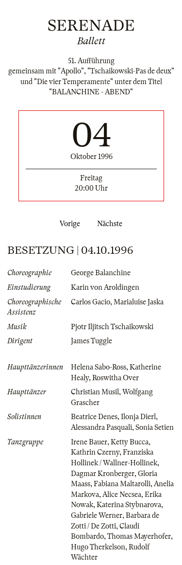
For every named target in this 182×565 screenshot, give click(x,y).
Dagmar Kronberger (102, 473)
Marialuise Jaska (139, 302)
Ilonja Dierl (138, 417)
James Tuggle (91, 341)
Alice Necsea (121, 494)
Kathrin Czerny (95, 452)
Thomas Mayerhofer (139, 536)
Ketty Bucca (130, 442)
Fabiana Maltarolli (122, 484)
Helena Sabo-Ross (98, 367)
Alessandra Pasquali (101, 427)
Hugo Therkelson (98, 547)
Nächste (111, 224)
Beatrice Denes (94, 417)
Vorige (68, 224)
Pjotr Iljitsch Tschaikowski (112, 327)
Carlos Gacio (90, 302)
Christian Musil (95, 392)
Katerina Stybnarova (129, 505)
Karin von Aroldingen (105, 287)
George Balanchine (101, 273)
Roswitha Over (115, 378)
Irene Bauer (89, 442)
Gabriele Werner (96, 515)
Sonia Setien (154, 427)
